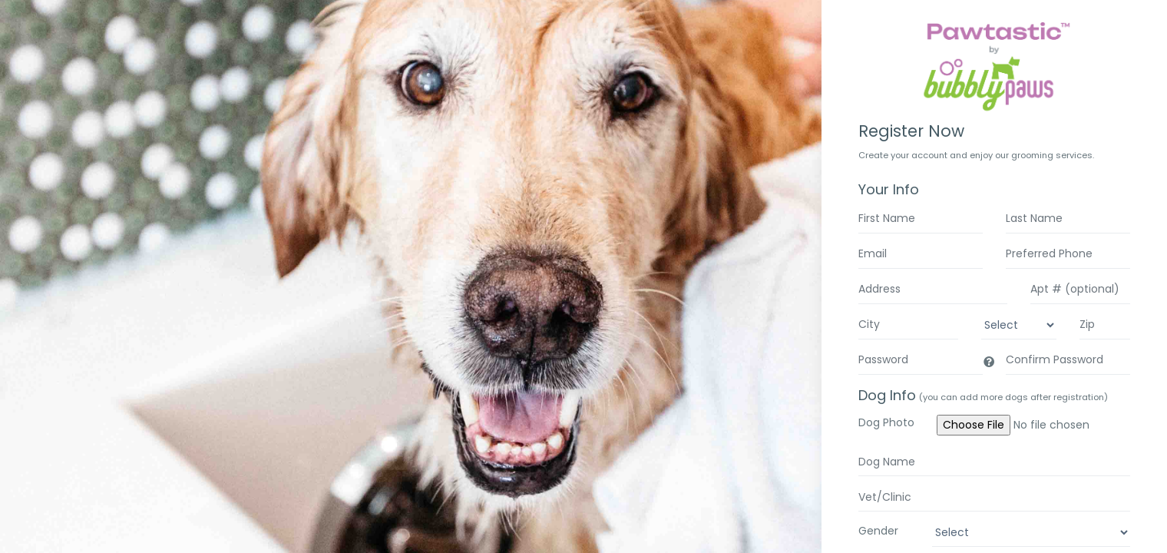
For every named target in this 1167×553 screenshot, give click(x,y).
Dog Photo (886, 422)
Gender (878, 530)
